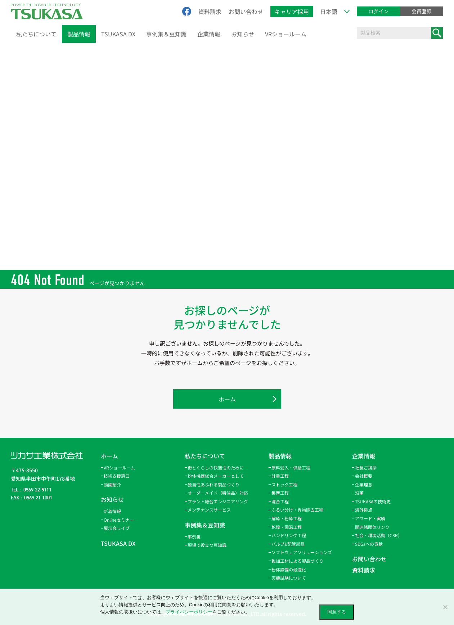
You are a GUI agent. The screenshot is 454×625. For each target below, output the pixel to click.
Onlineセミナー (119, 520)
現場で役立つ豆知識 (207, 545)
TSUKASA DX (118, 34)
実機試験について (288, 578)
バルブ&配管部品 (288, 544)
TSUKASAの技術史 (373, 501)
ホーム (227, 399)
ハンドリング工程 (288, 535)
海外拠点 (363, 510)
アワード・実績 (370, 518)
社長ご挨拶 (366, 467)
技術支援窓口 (117, 476)
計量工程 (280, 476)
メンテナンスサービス (209, 510)
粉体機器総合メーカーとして (216, 476)
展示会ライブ (117, 528)
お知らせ (242, 34)
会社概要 (363, 476)
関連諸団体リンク (372, 527)
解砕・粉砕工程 (286, 518)
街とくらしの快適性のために (216, 467)
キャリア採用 (291, 11)
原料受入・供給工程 (290, 467)
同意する (336, 612)
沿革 (359, 493)
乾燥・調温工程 (286, 527)
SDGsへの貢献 (369, 544)
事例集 (194, 537)
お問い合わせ (246, 11)
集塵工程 (280, 493)
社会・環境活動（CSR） (378, 535)
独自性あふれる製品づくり (213, 484)
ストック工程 (284, 484)
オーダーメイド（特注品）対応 (218, 493)
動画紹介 (112, 484)
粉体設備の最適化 (288, 569)
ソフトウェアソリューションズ (301, 552)
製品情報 (78, 34)
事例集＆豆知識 (166, 34)
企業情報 (208, 34)
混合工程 (280, 501)
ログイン (378, 11)
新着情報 (112, 511)
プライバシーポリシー (189, 612)
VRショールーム (285, 34)
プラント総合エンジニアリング (218, 501)
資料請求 (209, 11)
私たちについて (36, 34)
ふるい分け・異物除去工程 (297, 510)
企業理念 (363, 484)
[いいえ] (445, 607)
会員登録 (422, 11)
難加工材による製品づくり (297, 561)
